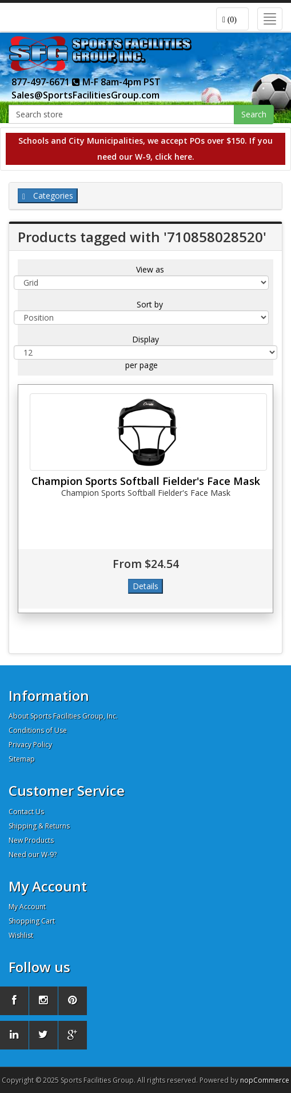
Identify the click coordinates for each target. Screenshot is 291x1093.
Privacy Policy (30, 744)
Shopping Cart (32, 921)
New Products (31, 840)
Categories (47, 195)
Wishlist (21, 935)
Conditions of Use (38, 730)
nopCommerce (264, 1080)
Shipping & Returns (39, 826)
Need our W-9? (33, 854)
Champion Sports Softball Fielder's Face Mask (145, 481)
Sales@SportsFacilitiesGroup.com (85, 95)
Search (253, 114)
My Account (27, 907)
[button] (232, 18)
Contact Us (26, 811)
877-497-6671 (45, 82)
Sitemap (22, 759)
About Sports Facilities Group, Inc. (63, 716)
